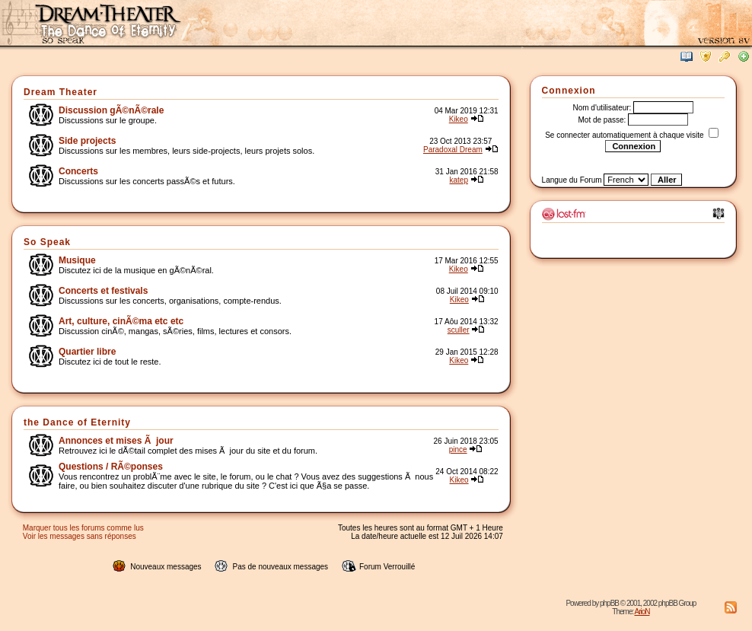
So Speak (47, 242)
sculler (459, 330)
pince (458, 449)
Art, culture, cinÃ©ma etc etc (121, 321)
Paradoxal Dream (453, 149)
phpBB (609, 603)
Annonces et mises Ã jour (116, 440)
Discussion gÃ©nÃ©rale (111, 110)
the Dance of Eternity (77, 422)
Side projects (87, 140)
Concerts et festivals (103, 290)
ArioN (641, 611)
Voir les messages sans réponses (79, 536)
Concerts (78, 171)
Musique (77, 260)
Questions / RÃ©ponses (111, 466)
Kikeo (458, 119)
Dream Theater (60, 92)
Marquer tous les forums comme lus (83, 528)
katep (459, 180)
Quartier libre (87, 351)
